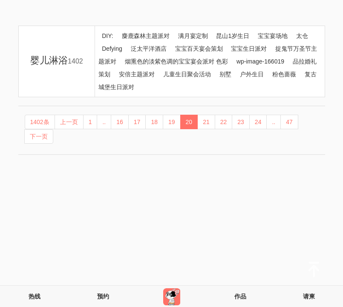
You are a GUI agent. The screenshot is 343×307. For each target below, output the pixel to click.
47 (289, 122)
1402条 (39, 122)
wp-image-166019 (260, 61)
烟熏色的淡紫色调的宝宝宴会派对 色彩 (176, 61)
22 (223, 122)
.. (104, 122)
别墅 (225, 74)
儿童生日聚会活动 (187, 74)
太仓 (302, 35)
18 (154, 122)
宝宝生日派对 (249, 48)
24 (258, 122)
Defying (112, 48)
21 (206, 122)
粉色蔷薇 (284, 74)
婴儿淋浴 (56, 60)
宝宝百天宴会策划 (199, 48)
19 (171, 122)
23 (240, 122)
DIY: (107, 35)
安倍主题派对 (137, 74)
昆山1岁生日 (232, 35)
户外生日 (252, 74)
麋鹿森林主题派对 (146, 35)
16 (119, 122)
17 (137, 122)
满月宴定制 (193, 35)
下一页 (39, 136)
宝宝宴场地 (273, 35)
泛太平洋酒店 (149, 48)
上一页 (69, 122)
